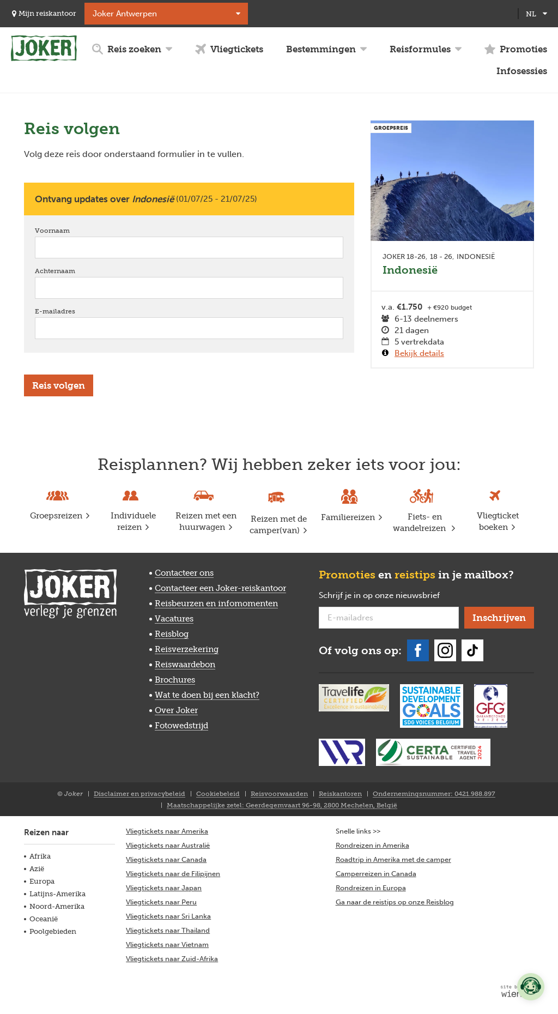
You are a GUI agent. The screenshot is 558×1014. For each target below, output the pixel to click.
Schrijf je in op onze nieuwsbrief (389, 596)
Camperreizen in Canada (376, 874)
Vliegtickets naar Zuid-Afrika (172, 959)
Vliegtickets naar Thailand (168, 930)
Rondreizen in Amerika (372, 845)
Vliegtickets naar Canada (166, 859)
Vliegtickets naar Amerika (167, 831)
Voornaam (68, 230)
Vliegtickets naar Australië (168, 845)
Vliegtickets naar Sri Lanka (168, 916)
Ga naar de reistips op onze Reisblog (395, 902)
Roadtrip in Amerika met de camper (393, 859)
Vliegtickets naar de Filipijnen (173, 874)
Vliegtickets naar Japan (164, 888)
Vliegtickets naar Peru (161, 902)
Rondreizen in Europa (371, 888)
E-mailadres (70, 311)
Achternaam (70, 271)
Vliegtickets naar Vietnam (167, 944)
